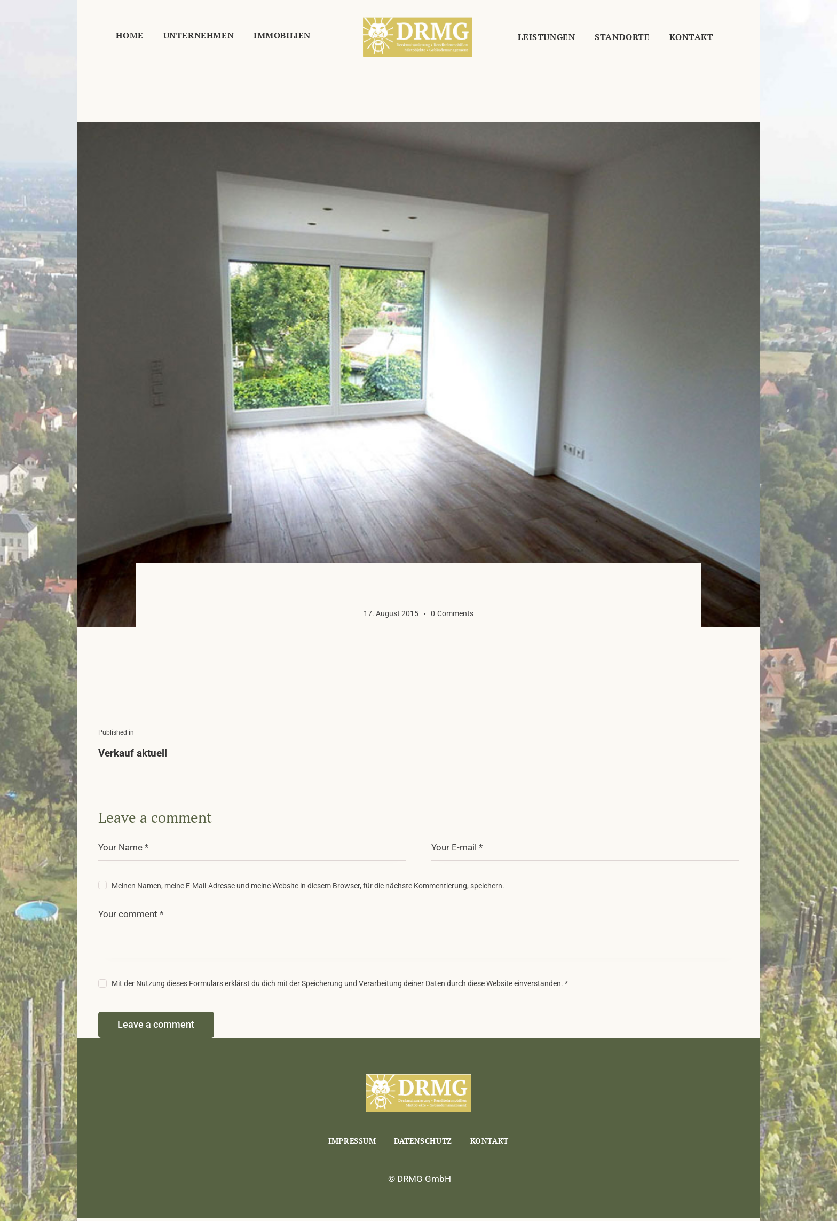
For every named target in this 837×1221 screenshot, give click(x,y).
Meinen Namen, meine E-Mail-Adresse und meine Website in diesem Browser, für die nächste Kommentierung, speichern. (308, 885)
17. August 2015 (391, 613)
